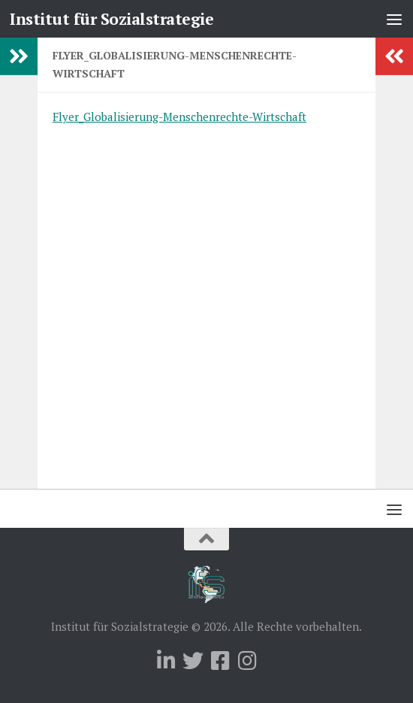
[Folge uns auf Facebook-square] (220, 660)
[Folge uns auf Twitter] (192, 660)
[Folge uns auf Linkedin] (165, 660)
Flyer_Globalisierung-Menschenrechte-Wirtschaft (179, 116)
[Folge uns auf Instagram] (247, 660)
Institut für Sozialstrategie (111, 18)
